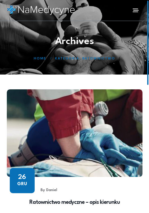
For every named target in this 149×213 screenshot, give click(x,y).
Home (40, 58)
